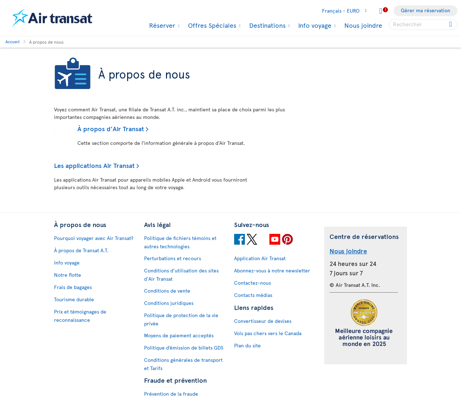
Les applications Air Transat (94, 165)
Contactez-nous (252, 282)
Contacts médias (253, 295)
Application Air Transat (260, 258)
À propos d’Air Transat (110, 128)
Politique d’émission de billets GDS (183, 347)
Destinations (266, 25)
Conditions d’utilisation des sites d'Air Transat (181, 274)
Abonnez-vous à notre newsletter (272, 270)
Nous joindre (363, 25)
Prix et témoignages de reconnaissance (80, 315)
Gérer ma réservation (425, 10)
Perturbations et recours (172, 258)
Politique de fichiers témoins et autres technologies (180, 242)
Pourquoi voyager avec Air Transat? (93, 238)
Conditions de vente (167, 290)
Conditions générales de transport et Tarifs (183, 364)
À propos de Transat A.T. (81, 250)
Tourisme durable (74, 299)
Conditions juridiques (168, 302)
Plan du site (247, 345)
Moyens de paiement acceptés (179, 335)
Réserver (161, 25)
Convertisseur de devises (262, 320)
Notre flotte (67, 274)
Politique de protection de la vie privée (181, 319)
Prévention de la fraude (171, 393)
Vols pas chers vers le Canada (267, 333)
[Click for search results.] (451, 24)
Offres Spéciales (211, 25)
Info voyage (314, 25)
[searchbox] (423, 24)
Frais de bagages (73, 287)
